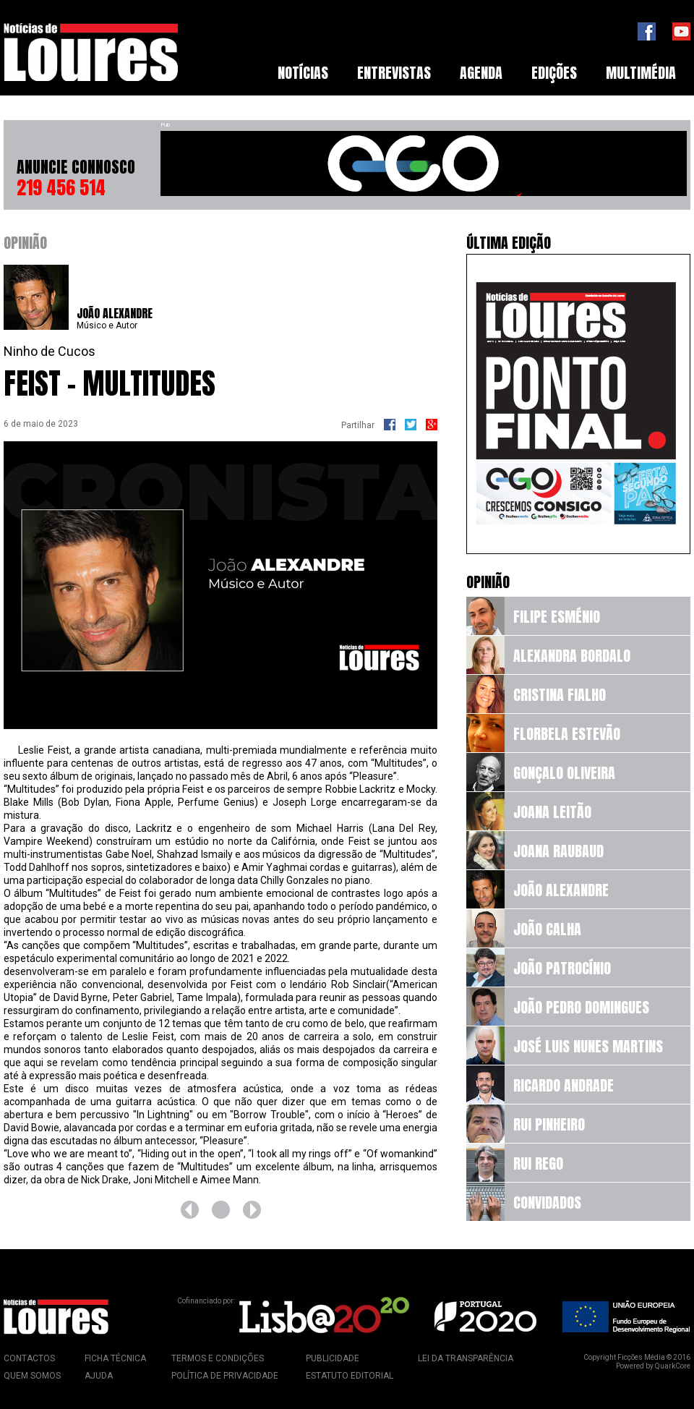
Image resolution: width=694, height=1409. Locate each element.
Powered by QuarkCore (653, 1366)
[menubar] (476, 73)
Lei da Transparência (465, 1358)
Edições (554, 72)
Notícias (303, 72)
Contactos (29, 1358)
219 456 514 (61, 187)
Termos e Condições (217, 1358)
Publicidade (332, 1358)
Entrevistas (394, 72)
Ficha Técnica (115, 1358)
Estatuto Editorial (349, 1376)
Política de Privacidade (224, 1376)
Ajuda (99, 1376)
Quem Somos (32, 1376)
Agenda (481, 72)
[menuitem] (303, 73)
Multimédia (641, 72)
